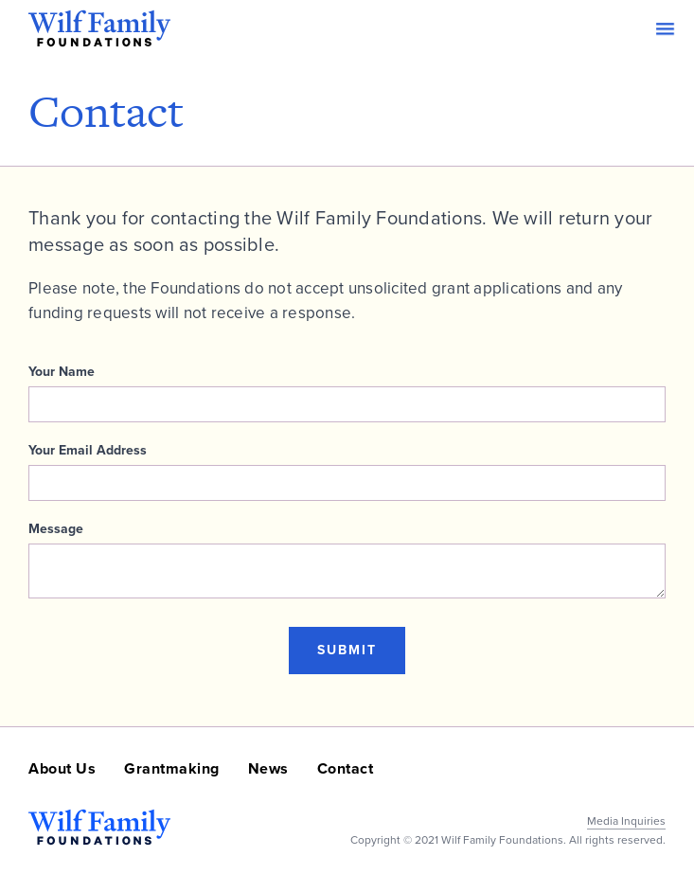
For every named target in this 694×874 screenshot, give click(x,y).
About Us (62, 768)
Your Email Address (87, 450)
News (268, 768)
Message (55, 529)
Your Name (61, 372)
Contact (345, 768)
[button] (665, 29)
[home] (99, 28)
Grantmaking (172, 768)
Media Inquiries (626, 821)
